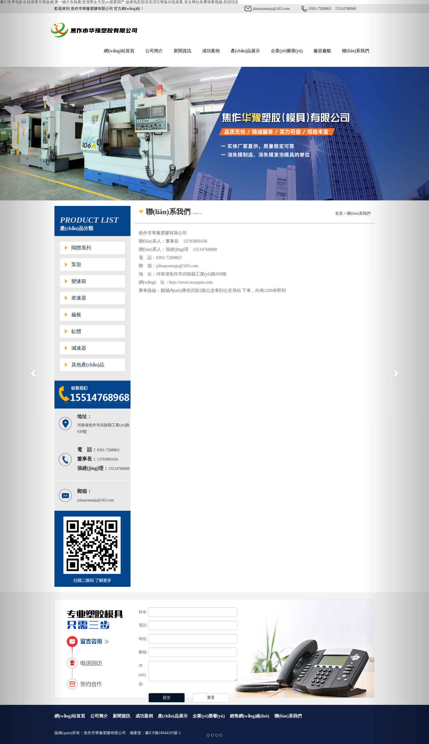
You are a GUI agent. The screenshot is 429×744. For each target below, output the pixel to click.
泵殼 (76, 264)
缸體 (76, 331)
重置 (211, 698)
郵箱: (143, 652)
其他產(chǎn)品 (87, 364)
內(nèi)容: (142, 674)
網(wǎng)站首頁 (119, 50)
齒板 (76, 314)
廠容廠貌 (322, 50)
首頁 (339, 213)
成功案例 (211, 50)
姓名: (143, 612)
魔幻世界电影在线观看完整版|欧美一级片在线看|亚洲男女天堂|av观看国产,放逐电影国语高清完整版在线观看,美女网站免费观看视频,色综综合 (119, 2)
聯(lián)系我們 (355, 50)
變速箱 (78, 281)
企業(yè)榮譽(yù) (287, 50)
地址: (143, 639)
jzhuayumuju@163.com (271, 9)
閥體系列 (81, 248)
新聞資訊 (182, 50)
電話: (143, 625)
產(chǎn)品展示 (245, 50)
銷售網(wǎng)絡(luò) (249, 716)
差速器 (78, 298)
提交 (166, 698)
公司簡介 (154, 50)
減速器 (78, 348)
